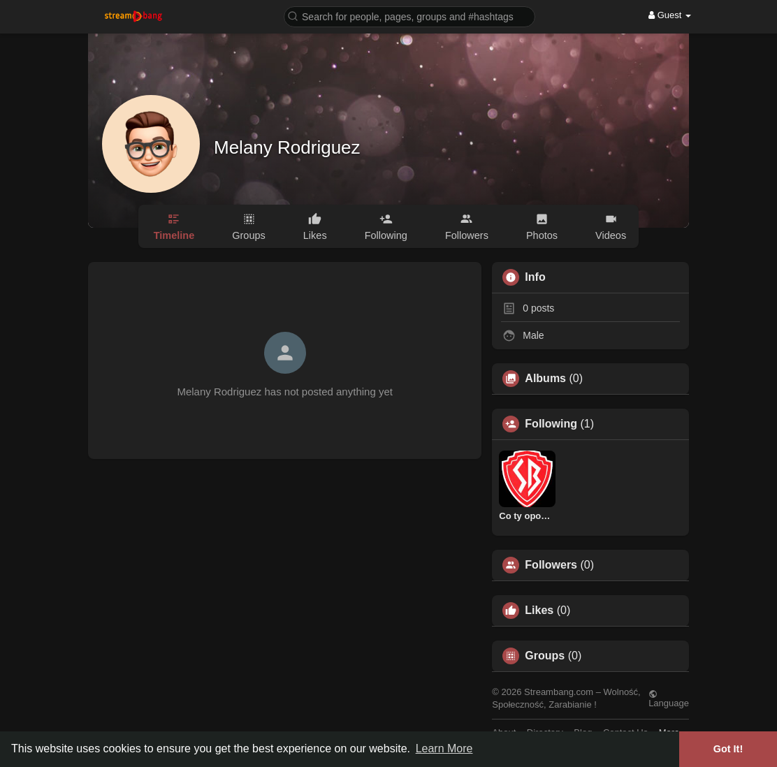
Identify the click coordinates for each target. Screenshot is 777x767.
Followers (551, 565)
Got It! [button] (728, 748)
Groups (545, 656)
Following (551, 424)
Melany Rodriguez (287, 147)
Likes (539, 610)
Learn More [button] (444, 748)
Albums (545, 378)
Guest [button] (669, 15)
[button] (409, 15)
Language (668, 698)
